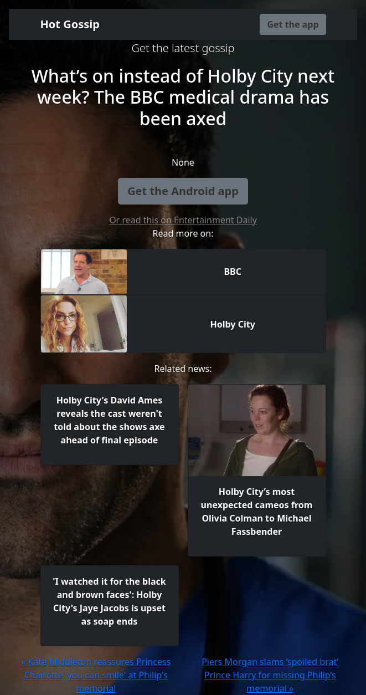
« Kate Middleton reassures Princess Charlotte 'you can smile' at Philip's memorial (96, 675)
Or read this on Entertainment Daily (183, 220)
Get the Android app (183, 190)
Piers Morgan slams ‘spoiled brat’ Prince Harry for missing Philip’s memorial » (270, 675)
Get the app (292, 24)
